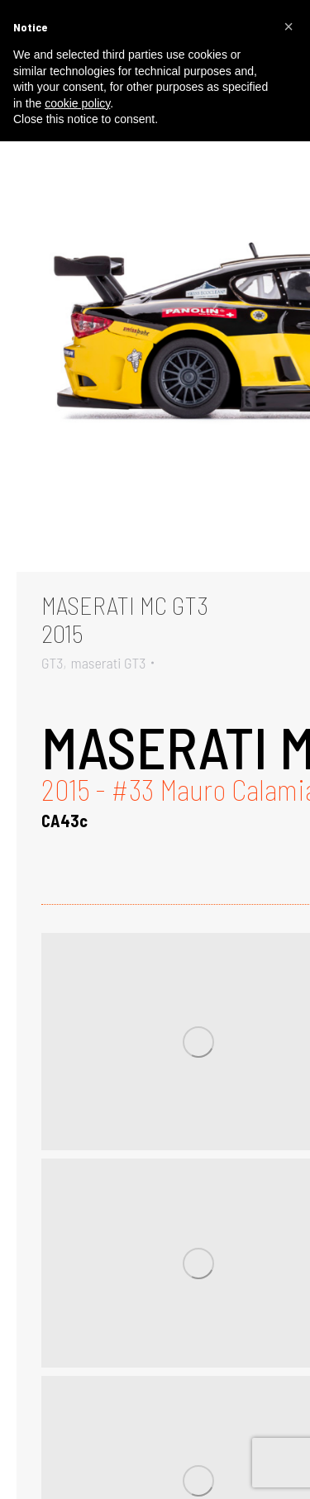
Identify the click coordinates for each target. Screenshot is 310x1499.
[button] (288, 26)
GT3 (52, 663)
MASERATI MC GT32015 (124, 619)
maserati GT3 (107, 663)
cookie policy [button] (77, 103)
